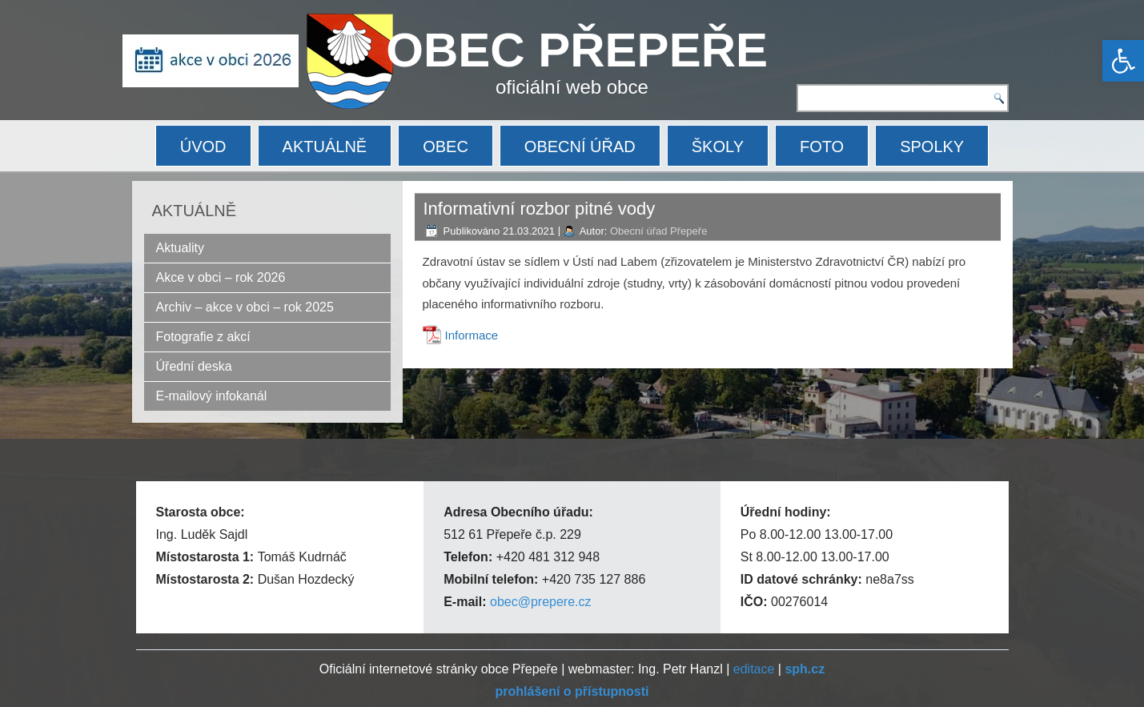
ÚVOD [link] (203, 146)
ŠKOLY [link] (718, 146)
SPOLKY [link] (932, 146)
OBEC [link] (445, 146)
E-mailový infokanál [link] (211, 396)
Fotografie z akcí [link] (203, 336)
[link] (1123, 61)
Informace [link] (472, 335)
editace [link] (754, 669)
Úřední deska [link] (194, 366)
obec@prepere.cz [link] (541, 602)
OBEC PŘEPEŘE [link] (577, 50)
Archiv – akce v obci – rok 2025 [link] (245, 307)
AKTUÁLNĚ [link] (325, 146)
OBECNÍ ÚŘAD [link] (580, 146)
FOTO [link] (822, 146)
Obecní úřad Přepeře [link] (658, 231)
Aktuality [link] (180, 248)
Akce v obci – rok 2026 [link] (221, 277)
